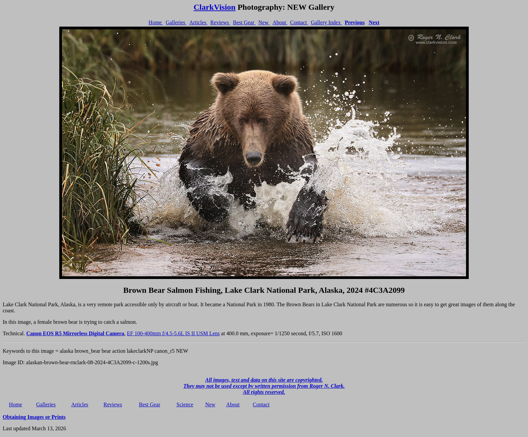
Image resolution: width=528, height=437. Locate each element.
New (264, 22)
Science (184, 404)
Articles (198, 22)
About (279, 22)
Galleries (176, 22)
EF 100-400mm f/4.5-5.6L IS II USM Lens (173, 333)
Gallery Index (326, 22)
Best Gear (244, 22)
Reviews (220, 22)
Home (155, 22)
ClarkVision (214, 7)
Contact (299, 22)
